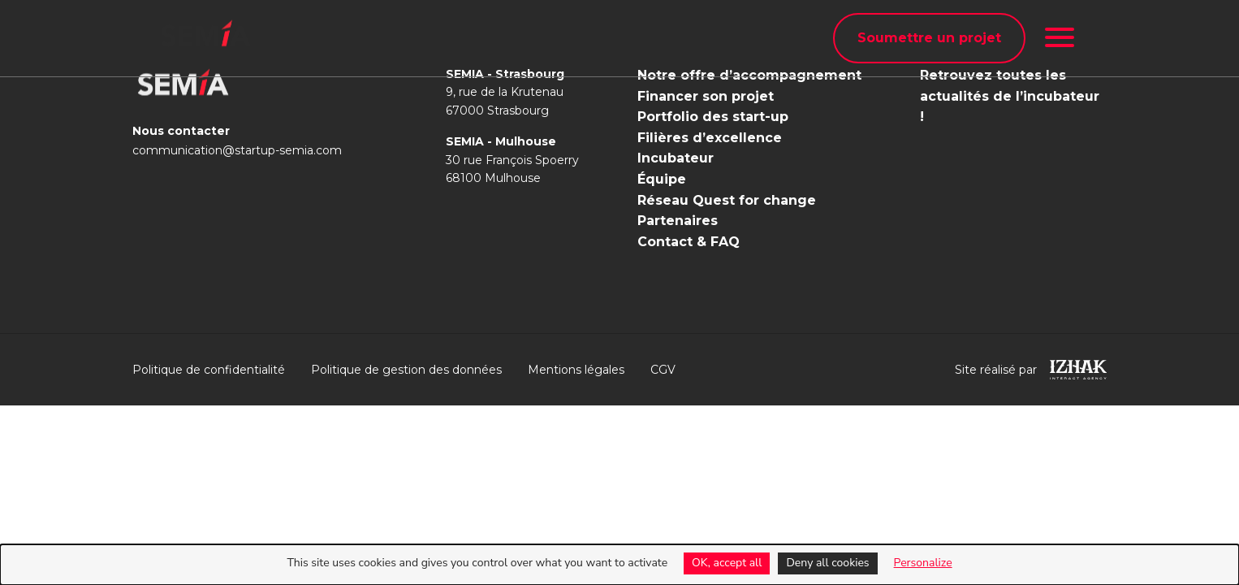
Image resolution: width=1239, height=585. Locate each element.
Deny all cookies (827, 562)
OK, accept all (727, 562)
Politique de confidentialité (208, 369)
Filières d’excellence (709, 137)
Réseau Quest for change (726, 200)
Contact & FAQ (688, 241)
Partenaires (677, 220)
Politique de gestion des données (406, 369)
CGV (663, 369)
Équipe (661, 179)
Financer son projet (705, 96)
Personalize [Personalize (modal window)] (923, 562)
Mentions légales (576, 369)
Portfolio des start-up (712, 116)
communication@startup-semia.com (237, 150)
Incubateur (675, 158)
